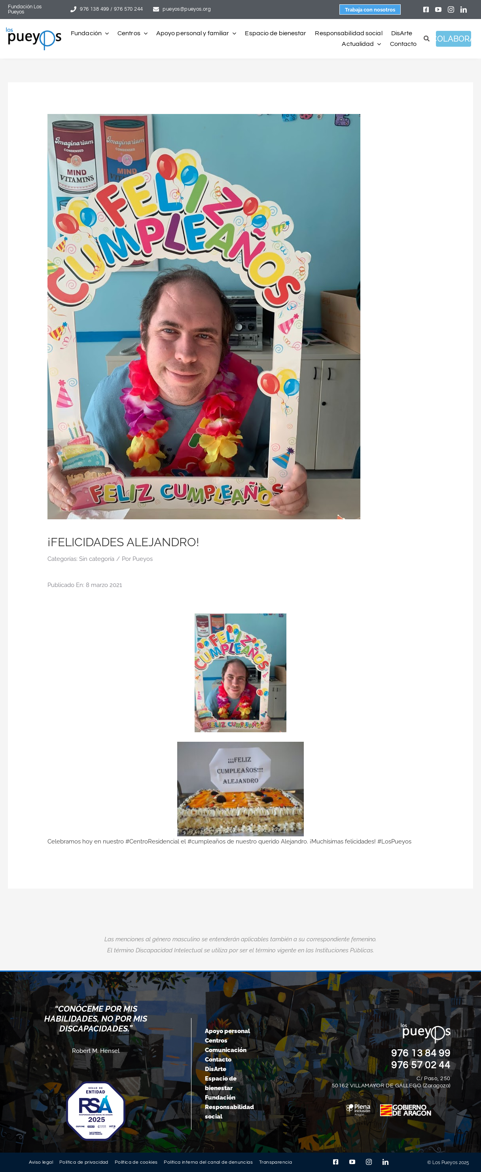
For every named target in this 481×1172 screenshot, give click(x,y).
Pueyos (143, 558)
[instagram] (451, 9)
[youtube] (438, 9)
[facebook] (426, 9)
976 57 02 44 (421, 1065)
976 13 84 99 (421, 1053)
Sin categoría (96, 558)
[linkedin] (463, 9)
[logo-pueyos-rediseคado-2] (33, 30)
